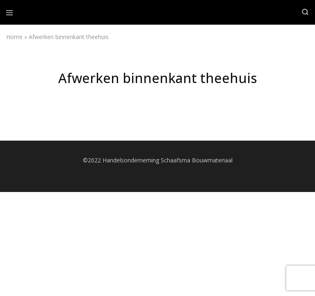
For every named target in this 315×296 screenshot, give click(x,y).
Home (14, 37)
